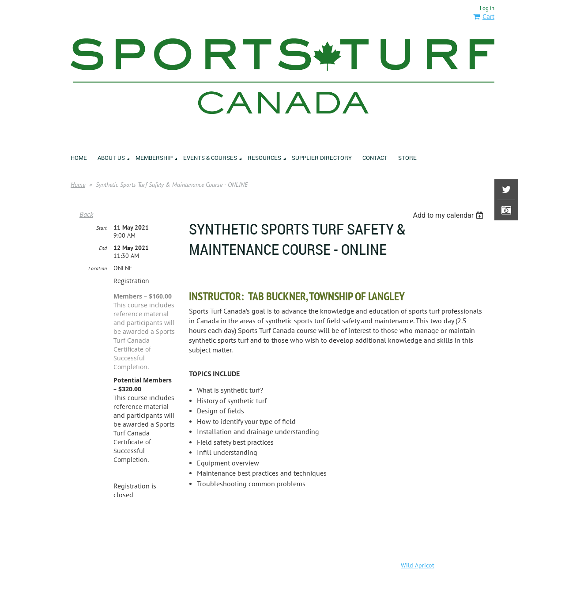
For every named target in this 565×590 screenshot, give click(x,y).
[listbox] (449, 215)
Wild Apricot (417, 565)
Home (78, 185)
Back (86, 214)
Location (97, 268)
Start (101, 227)
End (103, 248)
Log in (487, 8)
